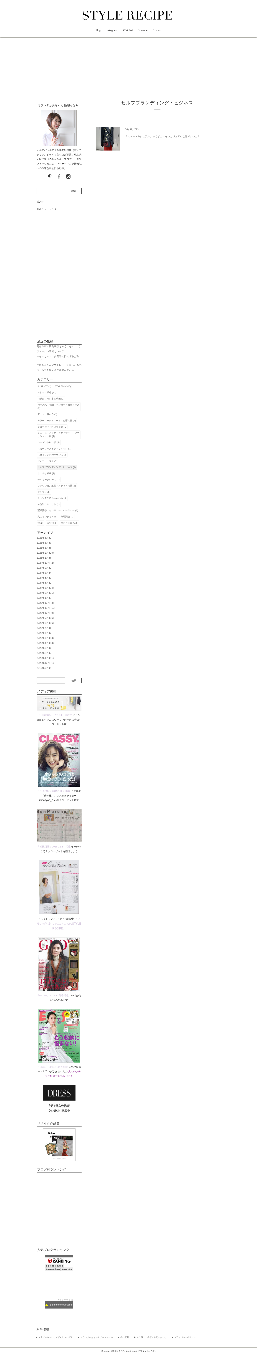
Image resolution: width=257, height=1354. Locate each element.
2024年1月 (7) (44, 597)
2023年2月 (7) (44, 652)
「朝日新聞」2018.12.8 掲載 (53, 846)
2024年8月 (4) (44, 572)
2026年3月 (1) (44, 537)
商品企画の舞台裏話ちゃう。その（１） (59, 346)
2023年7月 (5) (44, 627)
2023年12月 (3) (45, 602)
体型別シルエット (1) (48, 504)
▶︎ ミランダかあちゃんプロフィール (95, 1337)
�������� (65, 1300)
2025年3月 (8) (44, 547)
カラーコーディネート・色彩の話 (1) (56, 420)
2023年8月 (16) (45, 622)
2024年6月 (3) (44, 577)
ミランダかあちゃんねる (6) (52, 498)
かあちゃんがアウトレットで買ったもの (59, 365)
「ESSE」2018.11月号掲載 (52, 1066)
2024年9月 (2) (44, 567)
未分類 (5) (52, 523)
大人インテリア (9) (47, 516)
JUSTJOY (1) (44, 386)
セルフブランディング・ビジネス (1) (56, 467)
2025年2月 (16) (45, 552)
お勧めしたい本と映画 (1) (50, 398)
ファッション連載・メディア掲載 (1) (56, 485)
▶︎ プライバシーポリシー (184, 1337)
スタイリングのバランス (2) (52, 454)
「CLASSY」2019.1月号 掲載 (53, 791)
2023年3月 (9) (44, 647)
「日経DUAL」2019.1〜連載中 (55, 715)
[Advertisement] (128, 70)
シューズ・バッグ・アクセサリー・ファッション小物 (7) (58, 435)
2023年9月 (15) (45, 617)
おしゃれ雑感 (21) (46, 392)
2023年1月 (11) (45, 658)
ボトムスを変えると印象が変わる (55, 370)
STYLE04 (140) (63, 386)
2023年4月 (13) (45, 642)
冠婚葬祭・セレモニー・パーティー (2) (57, 510)
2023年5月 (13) (45, 637)
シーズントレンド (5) (48, 442)
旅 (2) (40, 523)
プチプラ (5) (43, 492)
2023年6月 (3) (44, 632)
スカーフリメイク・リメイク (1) (54, 448)
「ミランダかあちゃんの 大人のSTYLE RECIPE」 (59, 923)
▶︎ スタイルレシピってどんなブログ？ (54, 1337)
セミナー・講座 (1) (47, 461)
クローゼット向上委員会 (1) (52, 426)
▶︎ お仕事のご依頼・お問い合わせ (150, 1337)
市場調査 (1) (67, 516)
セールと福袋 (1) (46, 473)
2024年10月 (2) (45, 562)
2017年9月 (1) (44, 668)
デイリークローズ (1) (48, 479)
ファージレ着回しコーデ (50, 351)
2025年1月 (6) (44, 557)
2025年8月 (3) (44, 542)
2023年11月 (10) (46, 607)
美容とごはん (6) (69, 523)
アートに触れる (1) (47, 414)
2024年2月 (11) (45, 592)
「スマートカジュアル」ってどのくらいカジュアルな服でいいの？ (162, 136)
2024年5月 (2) (44, 582)
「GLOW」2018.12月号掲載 (53, 995)
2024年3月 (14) (45, 587)
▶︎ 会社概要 (123, 1337)
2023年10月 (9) (45, 612)
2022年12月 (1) (45, 663)
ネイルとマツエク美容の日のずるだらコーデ (59, 358)
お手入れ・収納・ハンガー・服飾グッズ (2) (58, 406)
